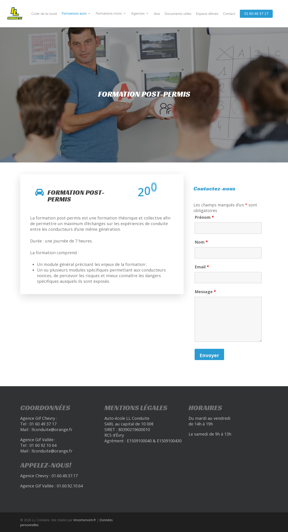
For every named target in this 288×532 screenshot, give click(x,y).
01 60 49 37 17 (256, 14)
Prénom (204, 217)
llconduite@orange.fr (52, 429)
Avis (157, 14)
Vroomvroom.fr (84, 520)
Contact (229, 14)
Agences (139, 13)
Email (202, 266)
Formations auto (76, 13)
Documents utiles (177, 14)
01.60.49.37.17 (65, 475)
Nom (201, 242)
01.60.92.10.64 (70, 486)
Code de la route (44, 14)
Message (205, 291)
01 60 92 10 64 (42, 445)
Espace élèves (207, 14)
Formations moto (111, 13)
